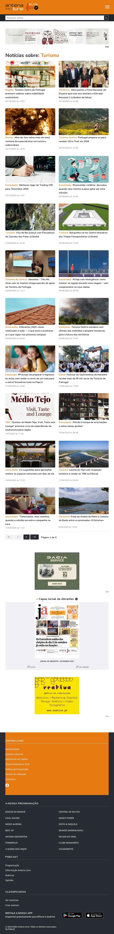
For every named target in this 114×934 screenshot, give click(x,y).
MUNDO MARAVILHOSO (71, 830)
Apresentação (12, 749)
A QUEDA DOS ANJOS (16, 849)
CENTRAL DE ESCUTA (69, 811)
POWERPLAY (11, 842)
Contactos (10, 779)
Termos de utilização (15, 774)
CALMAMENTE (66, 849)
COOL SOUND (12, 818)
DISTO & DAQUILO (68, 824)
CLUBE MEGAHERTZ (69, 842)
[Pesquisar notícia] (54, 17)
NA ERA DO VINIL (67, 836)
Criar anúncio (12, 905)
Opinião (9, 880)
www (31, 666)
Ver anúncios (12, 900)
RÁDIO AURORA (13, 824)
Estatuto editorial (14, 754)
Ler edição (82, 666)
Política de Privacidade (16, 769)
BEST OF (9, 830)
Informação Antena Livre (18, 870)
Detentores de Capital (16, 759)
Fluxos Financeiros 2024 (17, 764)
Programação (12, 865)
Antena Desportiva (16, 836)
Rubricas (9, 875)
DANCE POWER (66, 818)
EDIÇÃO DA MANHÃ (15, 811)
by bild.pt (10, 929)
